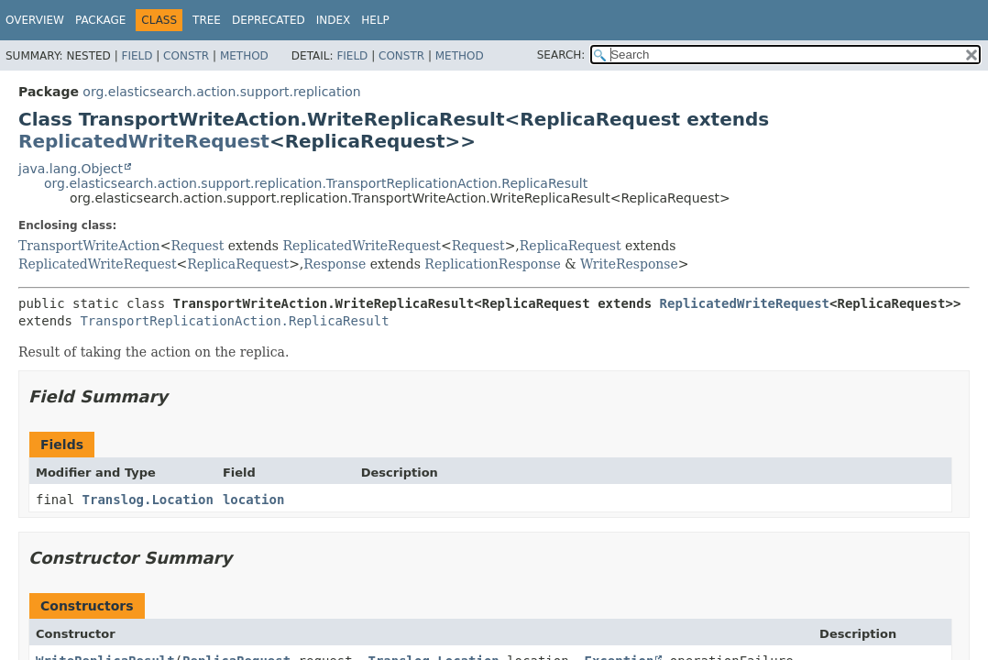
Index (333, 20)
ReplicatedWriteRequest (143, 141)
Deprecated (268, 20)
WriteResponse (629, 264)
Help (375, 20)
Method (244, 56)
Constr (186, 56)
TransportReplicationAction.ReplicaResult (234, 321)
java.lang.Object (70, 168)
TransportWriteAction (89, 245)
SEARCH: (561, 55)
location (253, 499)
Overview (34, 20)
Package (100, 20)
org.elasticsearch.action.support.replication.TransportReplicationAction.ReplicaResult (315, 183)
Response (334, 264)
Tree (206, 20)
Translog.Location (148, 499)
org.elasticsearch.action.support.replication (221, 91)
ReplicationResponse (492, 264)
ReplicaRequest (570, 245)
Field (136, 56)
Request (197, 245)
